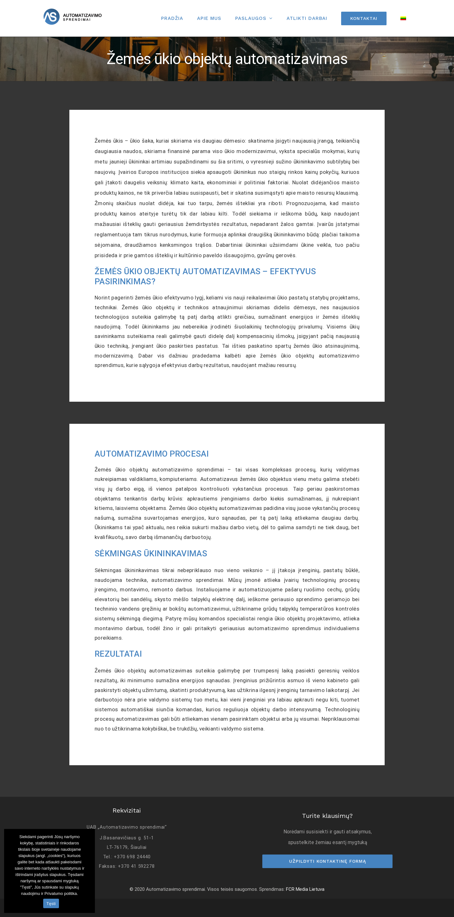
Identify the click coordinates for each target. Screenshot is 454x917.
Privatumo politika (60, 893)
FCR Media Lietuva (305, 889)
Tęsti (50, 903)
